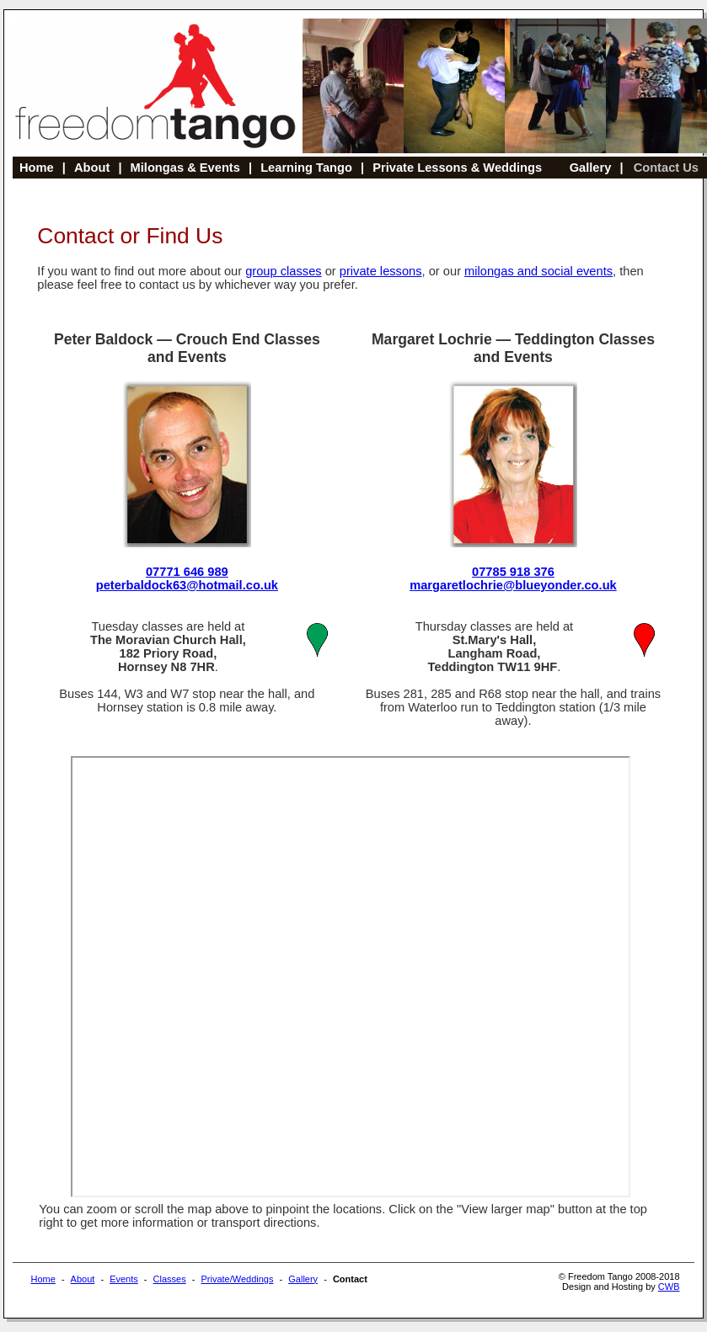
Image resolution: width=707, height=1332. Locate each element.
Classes (169, 1279)
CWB (669, 1286)
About (92, 167)
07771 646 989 (187, 571)
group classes (283, 271)
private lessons (381, 271)
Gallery (591, 167)
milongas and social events (538, 271)
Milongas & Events (185, 167)
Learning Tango (306, 167)
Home (36, 167)
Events (124, 1279)
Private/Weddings (237, 1279)
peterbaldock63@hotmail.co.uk (187, 585)
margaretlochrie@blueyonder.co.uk (513, 585)
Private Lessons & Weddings (457, 167)
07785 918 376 (513, 571)
